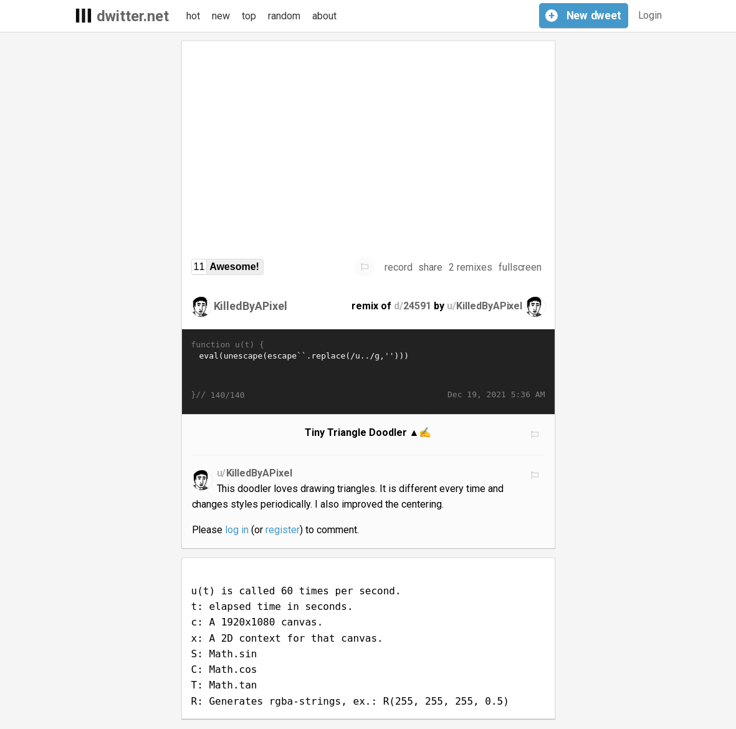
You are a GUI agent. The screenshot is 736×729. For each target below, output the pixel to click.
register (282, 530)
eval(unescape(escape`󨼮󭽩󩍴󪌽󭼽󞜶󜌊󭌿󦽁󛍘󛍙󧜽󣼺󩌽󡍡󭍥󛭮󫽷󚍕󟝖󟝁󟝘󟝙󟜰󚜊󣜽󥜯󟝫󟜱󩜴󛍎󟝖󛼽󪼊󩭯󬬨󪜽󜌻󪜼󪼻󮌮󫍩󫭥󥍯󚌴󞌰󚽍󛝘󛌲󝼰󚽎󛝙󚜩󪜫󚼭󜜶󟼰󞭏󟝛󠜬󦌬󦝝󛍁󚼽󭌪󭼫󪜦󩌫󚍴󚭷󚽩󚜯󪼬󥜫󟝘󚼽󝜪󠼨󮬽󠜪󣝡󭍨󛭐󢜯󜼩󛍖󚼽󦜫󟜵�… (368, 370)
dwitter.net (133, 16)
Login (650, 15)
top (249, 16)
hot (193, 16)
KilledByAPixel (251, 305)
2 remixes (470, 267)
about (324, 16)
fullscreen (520, 267)
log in (237, 530)
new (221, 16)
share (430, 267)
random (284, 16)
